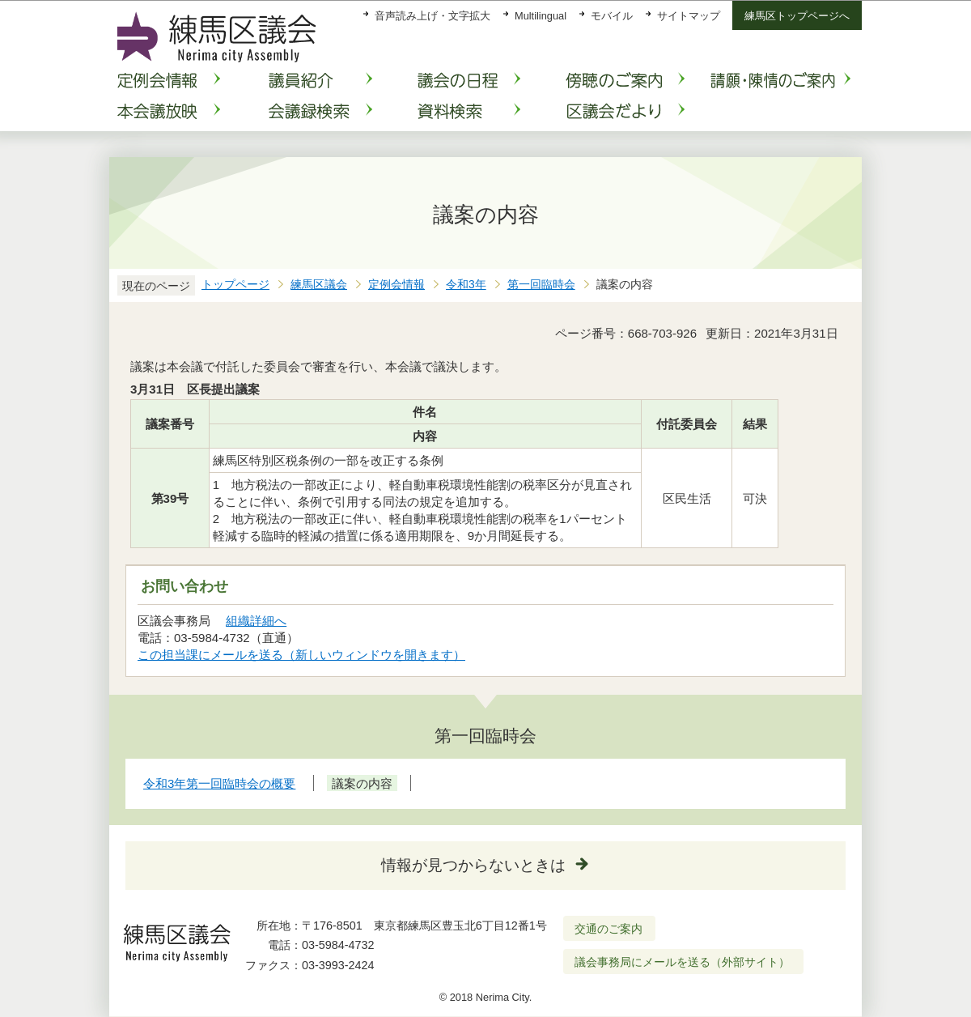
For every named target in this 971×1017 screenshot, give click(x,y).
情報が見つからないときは (473, 865)
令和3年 (466, 285)
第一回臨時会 (541, 285)
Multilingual (540, 16)
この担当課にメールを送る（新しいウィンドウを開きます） (302, 655)
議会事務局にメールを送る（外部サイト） (683, 961)
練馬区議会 (318, 285)
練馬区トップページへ (797, 16)
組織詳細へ (256, 621)
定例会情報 (396, 285)
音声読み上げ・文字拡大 (432, 16)
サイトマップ (688, 16)
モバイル (612, 16)
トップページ (235, 285)
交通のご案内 (608, 928)
